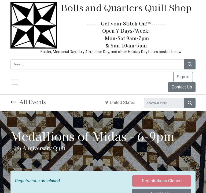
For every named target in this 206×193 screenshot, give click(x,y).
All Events (28, 102)
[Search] (190, 64)
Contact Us (182, 87)
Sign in (183, 76)
